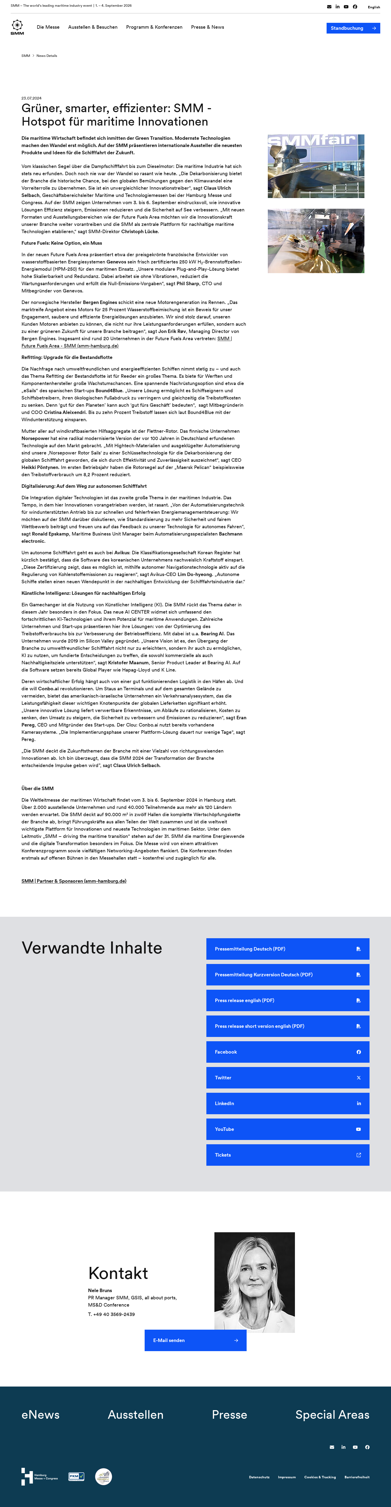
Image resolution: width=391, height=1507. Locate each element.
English (374, 6)
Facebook (288, 1052)
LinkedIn (288, 1104)
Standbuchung (347, 26)
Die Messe (49, 26)
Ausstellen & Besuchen (94, 26)
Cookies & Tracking (320, 1477)
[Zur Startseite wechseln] (18, 26)
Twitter (288, 1078)
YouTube (288, 1129)
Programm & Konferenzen (155, 26)
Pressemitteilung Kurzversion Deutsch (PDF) (288, 975)
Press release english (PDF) (288, 1001)
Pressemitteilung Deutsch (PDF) (288, 949)
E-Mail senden (169, 1340)
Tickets (288, 1155)
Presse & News (208, 26)
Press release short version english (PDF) (288, 1026)
